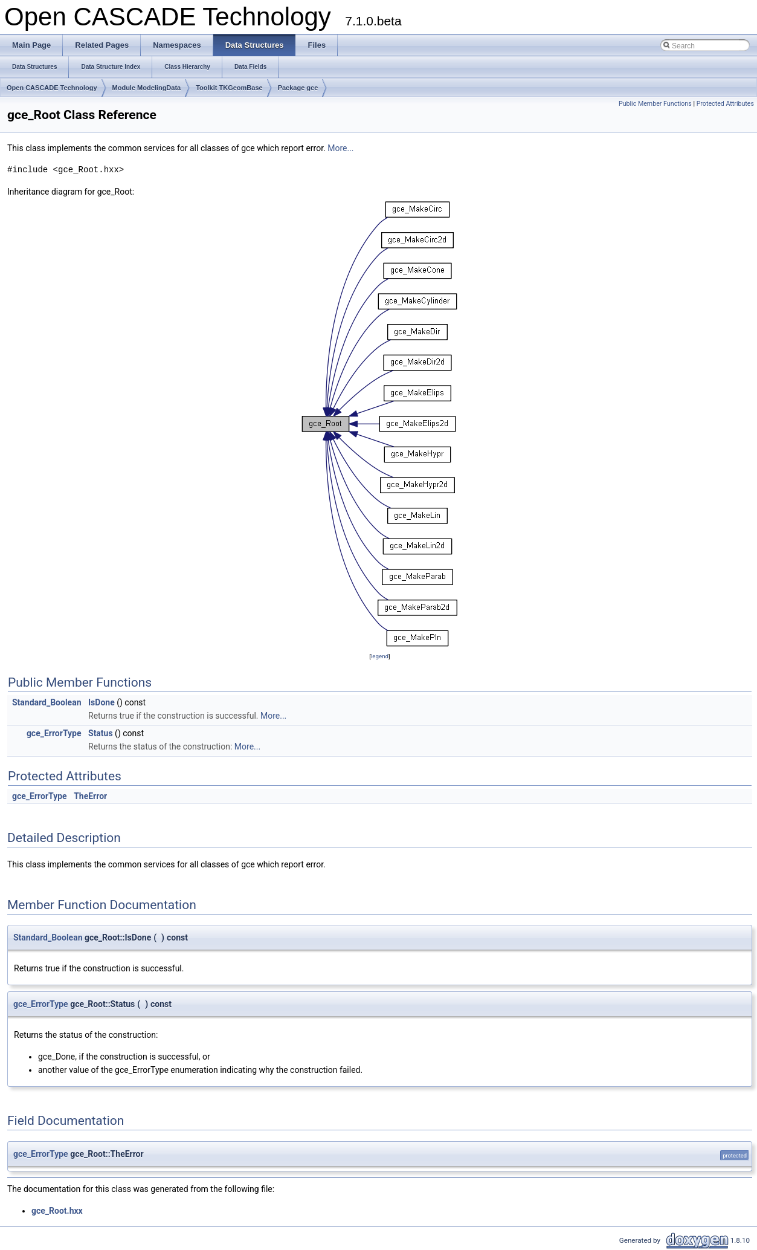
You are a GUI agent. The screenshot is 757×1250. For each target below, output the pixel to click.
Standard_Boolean (47, 702)
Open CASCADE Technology (52, 87)
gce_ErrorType (54, 733)
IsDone (101, 702)
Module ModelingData (146, 87)
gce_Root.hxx (57, 1211)
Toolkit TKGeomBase (229, 87)
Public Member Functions (655, 104)
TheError (90, 796)
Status (100, 733)
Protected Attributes (725, 104)
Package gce (298, 87)
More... (340, 148)
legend (379, 656)
